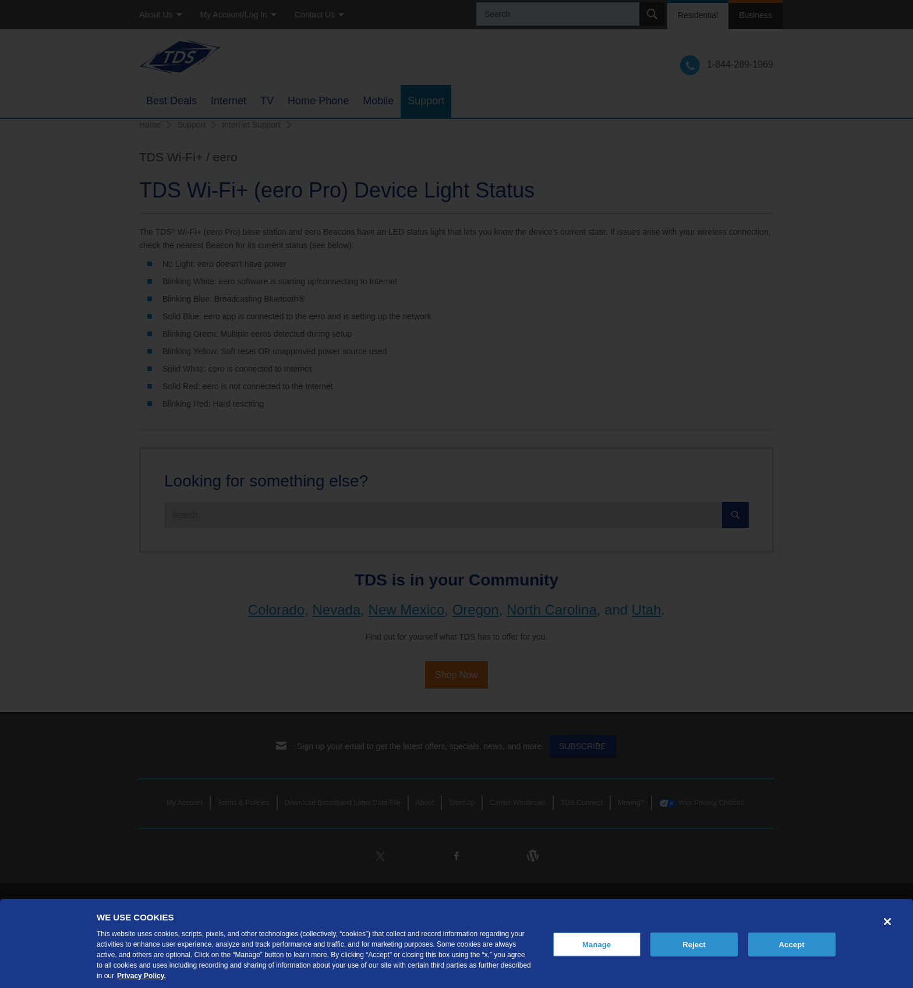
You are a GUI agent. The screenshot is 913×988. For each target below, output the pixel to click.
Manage (596, 944)
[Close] (887, 921)
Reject (694, 944)
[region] (456, 943)
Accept (792, 944)
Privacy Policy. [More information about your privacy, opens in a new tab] (141, 976)
